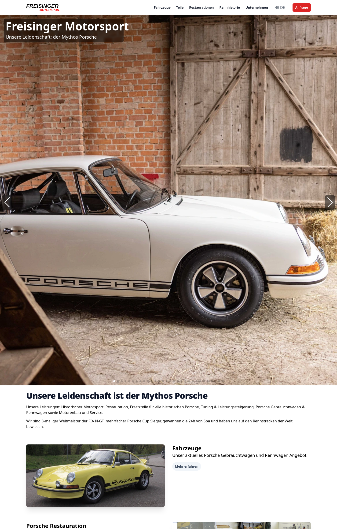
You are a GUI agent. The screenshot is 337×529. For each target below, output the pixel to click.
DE (280, 7)
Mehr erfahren (186, 466)
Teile (179, 7)
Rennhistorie (230, 7)
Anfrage (301, 7)
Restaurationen (201, 7)
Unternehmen (256, 7)
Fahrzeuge (162, 7)
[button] (330, 202)
